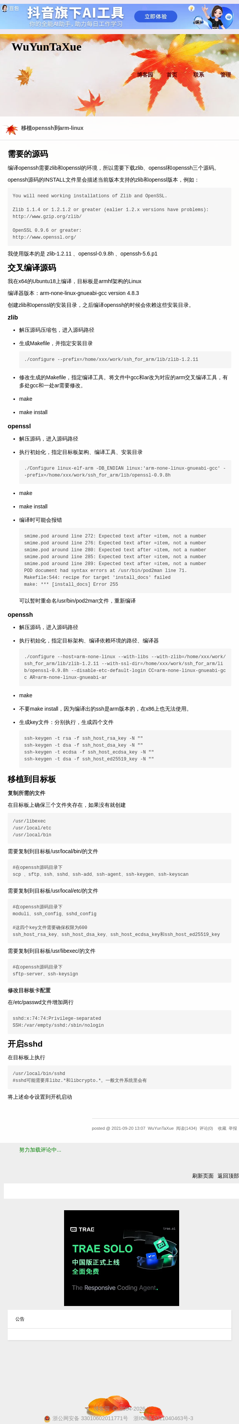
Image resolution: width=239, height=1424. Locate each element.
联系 (198, 75)
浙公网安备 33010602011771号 (86, 1418)
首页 (171, 75)
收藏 (222, 1128)
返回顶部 (228, 1176)
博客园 (145, 75)
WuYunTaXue (46, 46)
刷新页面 (203, 1176)
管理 (225, 75)
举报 (233, 1128)
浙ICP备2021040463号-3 (163, 1418)
